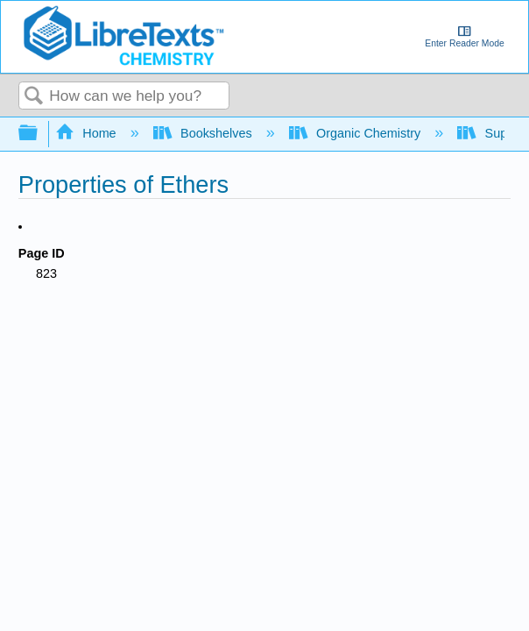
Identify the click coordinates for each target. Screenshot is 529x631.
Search (34, 96)
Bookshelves (204, 133)
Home (87, 133)
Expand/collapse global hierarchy (39, 134)
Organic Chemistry (357, 133)
